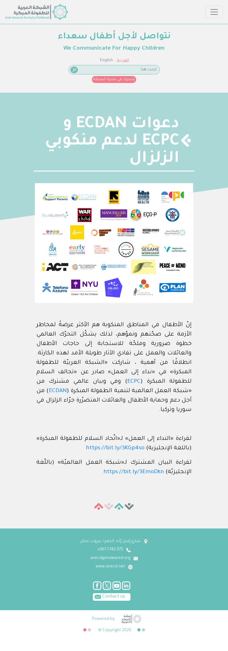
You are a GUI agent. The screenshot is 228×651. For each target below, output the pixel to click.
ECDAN (58, 391)
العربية (123, 60)
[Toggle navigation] (214, 12)
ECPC (134, 382)
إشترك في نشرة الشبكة (114, 79)
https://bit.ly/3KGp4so (115, 448)
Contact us (109, 596)
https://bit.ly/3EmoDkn (133, 472)
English (106, 60)
